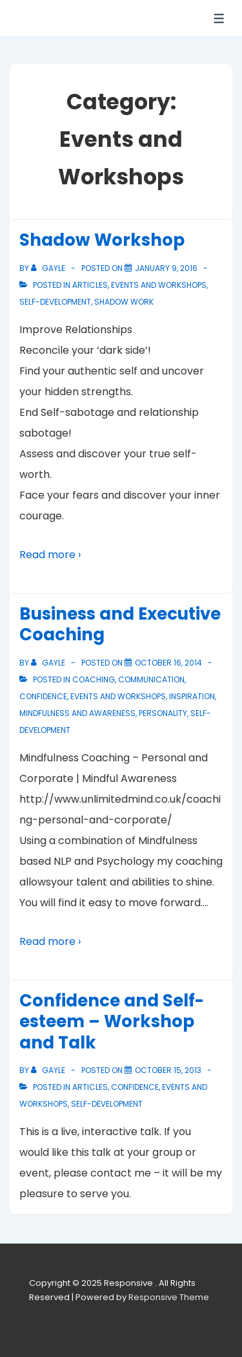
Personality (163, 713)
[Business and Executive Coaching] (168, 662)
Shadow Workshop (102, 240)
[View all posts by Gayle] (49, 268)
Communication (151, 679)
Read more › (50, 554)
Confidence (43, 696)
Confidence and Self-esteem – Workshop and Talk (111, 1021)
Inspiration (192, 696)
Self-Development (55, 301)
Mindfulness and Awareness (77, 713)
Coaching (93, 679)
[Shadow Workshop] (166, 268)
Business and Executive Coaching (120, 624)
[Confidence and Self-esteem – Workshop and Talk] (168, 1070)
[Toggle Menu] (219, 18)
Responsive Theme (168, 1297)
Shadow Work (124, 301)
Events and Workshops (159, 284)
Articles (90, 284)
